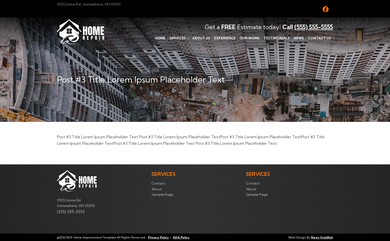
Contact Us (319, 38)
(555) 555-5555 (313, 27)
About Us (201, 38)
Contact (158, 183)
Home (160, 38)
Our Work (250, 38)
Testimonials (277, 38)
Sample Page (162, 194)
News (299, 38)
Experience (225, 38)
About (156, 189)
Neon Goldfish (322, 237)
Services (177, 38)
